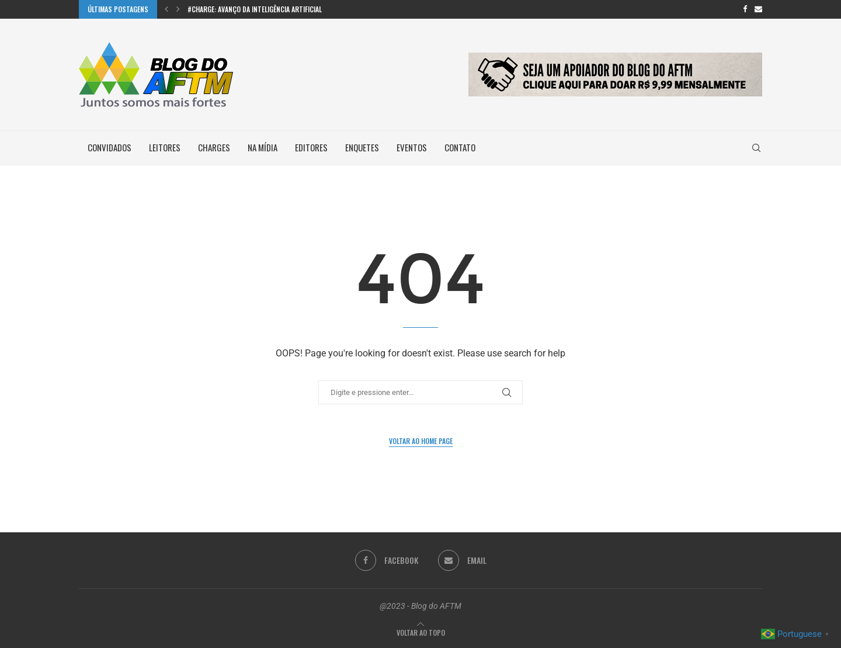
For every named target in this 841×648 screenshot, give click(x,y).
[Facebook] (745, 9)
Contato (459, 147)
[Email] (758, 9)
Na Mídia (262, 147)
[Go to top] (421, 633)
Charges (214, 147)
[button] (166, 9)
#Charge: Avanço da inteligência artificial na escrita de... (279, 9)
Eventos (412, 147)
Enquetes (362, 147)
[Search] (756, 148)
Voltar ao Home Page (421, 441)
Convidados (109, 147)
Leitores (164, 147)
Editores (311, 147)
